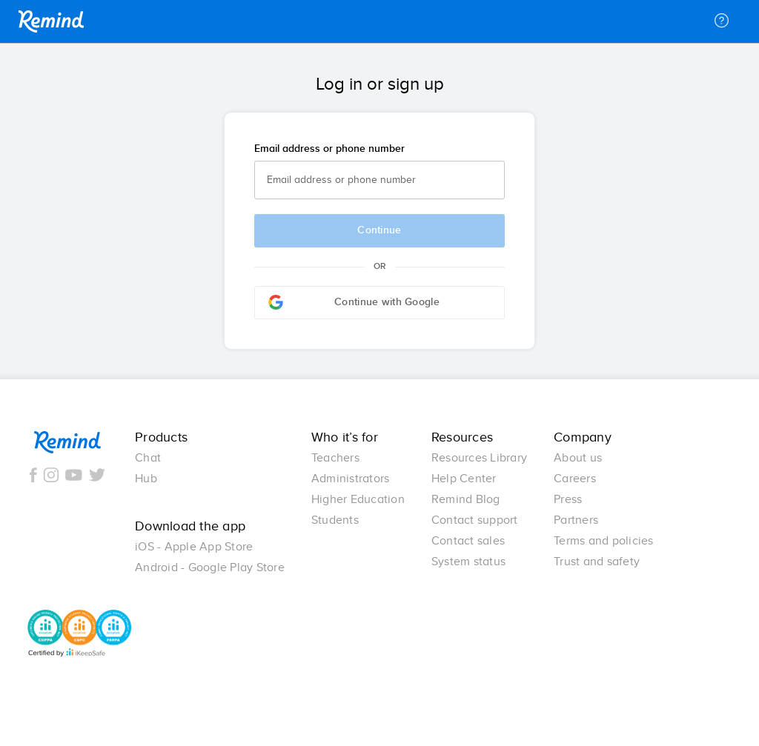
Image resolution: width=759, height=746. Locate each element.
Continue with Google (354, 302)
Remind (51, 21)
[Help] (721, 21)
